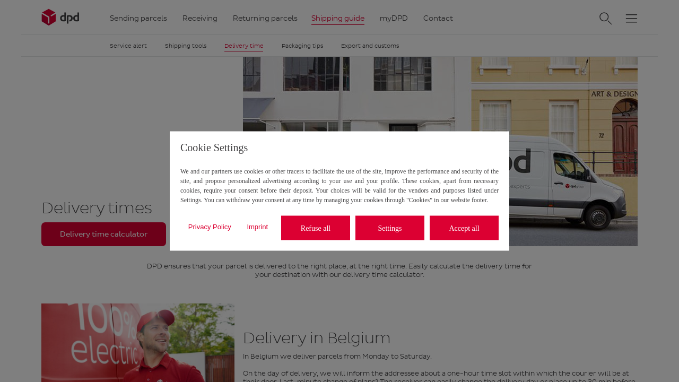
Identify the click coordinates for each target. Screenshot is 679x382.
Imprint (257, 226)
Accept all (464, 228)
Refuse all (315, 228)
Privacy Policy (209, 226)
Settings (390, 228)
